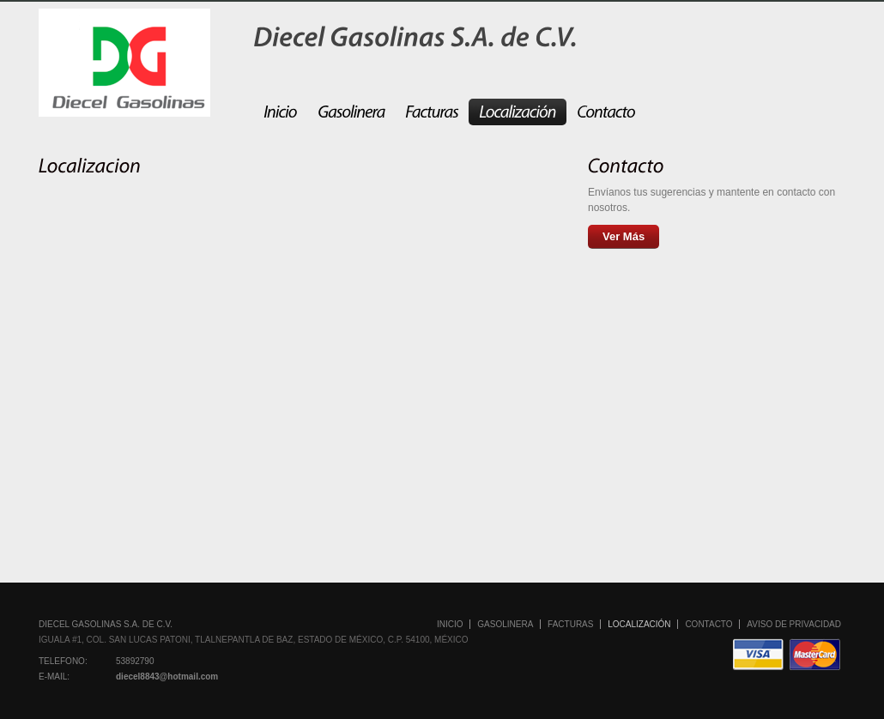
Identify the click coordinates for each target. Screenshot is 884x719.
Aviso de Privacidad (794, 624)
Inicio (450, 624)
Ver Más (623, 236)
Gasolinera (505, 624)
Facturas (570, 624)
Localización (639, 624)
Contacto (708, 624)
